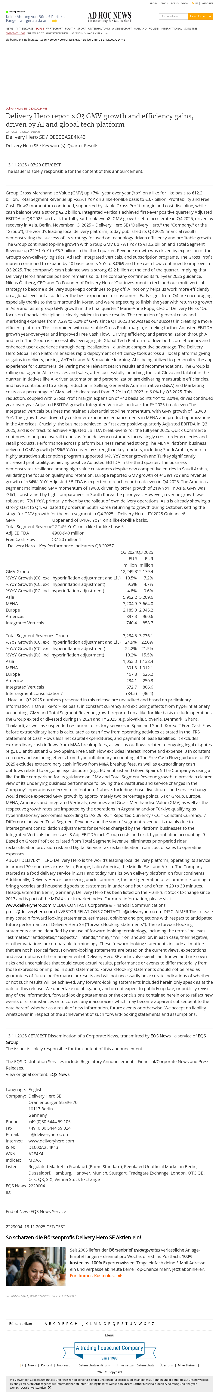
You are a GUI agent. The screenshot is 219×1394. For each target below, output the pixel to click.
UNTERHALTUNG (99, 28)
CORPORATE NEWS (15, 33)
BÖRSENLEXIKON (179, 3)
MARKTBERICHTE (35, 33)
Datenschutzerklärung (94, 1365)
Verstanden (38, 1388)
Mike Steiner (187, 1365)
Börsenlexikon (20, 1323)
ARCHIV (153, 3)
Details (25, 1388)
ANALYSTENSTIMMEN (57, 33)
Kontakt (46, 1365)
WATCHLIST (207, 3)
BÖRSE (40, 28)
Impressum (65, 1365)
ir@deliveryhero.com (142, 911)
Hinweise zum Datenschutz (134, 1365)
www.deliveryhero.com (29, 905)
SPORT (81, 28)
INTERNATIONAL (171, 28)
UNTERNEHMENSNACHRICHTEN (86, 33)
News (32, 1365)
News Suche (197, 16)
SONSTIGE (190, 28)
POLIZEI (154, 28)
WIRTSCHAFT (54, 28)
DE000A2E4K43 (37, 108)
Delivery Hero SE (16, 108)
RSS (195, 3)
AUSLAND (140, 28)
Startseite (40, 39)
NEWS (9, 28)
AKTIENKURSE (24, 28)
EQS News (161, 1036)
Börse (53, 39)
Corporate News (69, 39)
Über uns (166, 1365)
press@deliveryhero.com (30, 911)
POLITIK (70, 28)
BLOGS (164, 3)
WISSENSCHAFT (122, 28)
